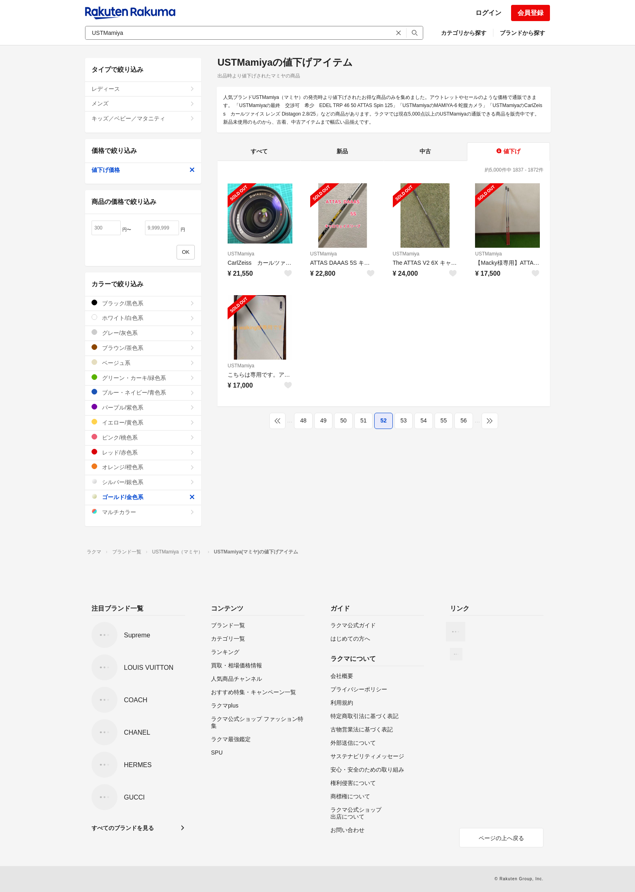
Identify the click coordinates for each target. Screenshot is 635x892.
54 (423, 420)
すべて (259, 151)
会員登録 (530, 12)
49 (323, 420)
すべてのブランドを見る (123, 828)
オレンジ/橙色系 (143, 466)
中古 (425, 151)
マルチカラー (143, 511)
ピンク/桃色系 (143, 437)
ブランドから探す (522, 33)
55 (444, 420)
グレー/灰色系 (143, 332)
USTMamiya (241, 254)
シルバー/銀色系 (143, 481)
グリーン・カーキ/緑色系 (143, 377)
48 (303, 420)
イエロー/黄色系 (143, 422)
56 (463, 420)
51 (363, 420)
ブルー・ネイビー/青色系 (143, 392)
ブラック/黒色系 (143, 303)
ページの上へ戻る (501, 838)
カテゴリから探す (463, 33)
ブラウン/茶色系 (143, 347)
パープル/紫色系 (143, 407)
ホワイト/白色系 (143, 317)
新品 (342, 151)
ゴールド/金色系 (143, 496)
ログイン (488, 12)
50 (343, 420)
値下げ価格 (143, 170)
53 (404, 420)
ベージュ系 (143, 362)
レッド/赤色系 (143, 452)
